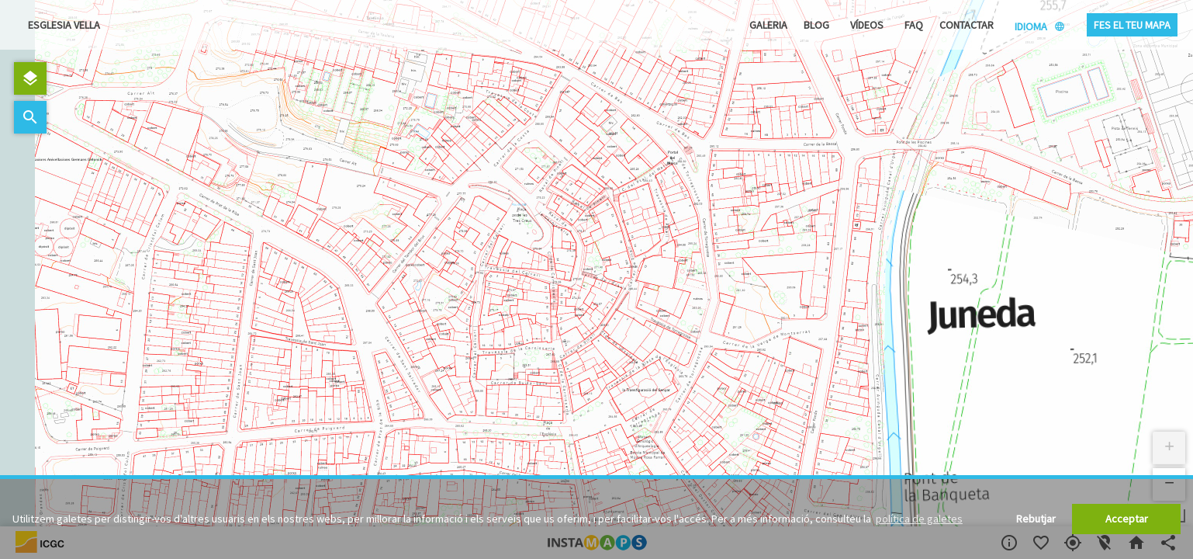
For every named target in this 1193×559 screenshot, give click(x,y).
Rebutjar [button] (1036, 519)
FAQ (913, 25)
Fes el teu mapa (1132, 25)
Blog (816, 25)
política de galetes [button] (919, 519)
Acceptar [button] (1126, 519)
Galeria (768, 25)
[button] (1169, 448)
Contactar (966, 25)
